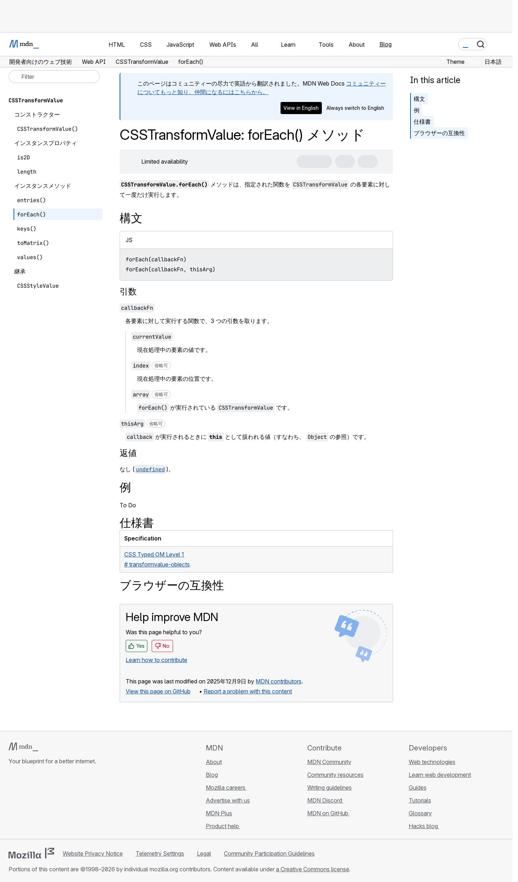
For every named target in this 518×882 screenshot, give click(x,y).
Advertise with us (228, 800)
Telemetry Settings (160, 853)
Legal (204, 853)
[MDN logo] (23, 747)
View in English (301, 108)
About (214, 761)
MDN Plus (219, 813)
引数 (128, 291)
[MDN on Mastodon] (51, 803)
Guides (418, 787)
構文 (419, 98)
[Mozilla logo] (31, 853)
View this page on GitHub (158, 691)
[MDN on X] (38, 803)
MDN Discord (325, 800)
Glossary (420, 813)
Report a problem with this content (248, 691)
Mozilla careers (226, 787)
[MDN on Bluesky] (25, 803)
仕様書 (422, 121)
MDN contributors (279, 681)
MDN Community (329, 761)
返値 (128, 453)
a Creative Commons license (312, 869)
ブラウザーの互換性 (439, 133)
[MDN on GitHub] (13, 803)
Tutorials (420, 800)
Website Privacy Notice (93, 853)
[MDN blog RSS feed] (64, 803)
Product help (223, 826)
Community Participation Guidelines (269, 853)
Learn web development (440, 774)
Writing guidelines (329, 787)
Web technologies (432, 761)
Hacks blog (424, 826)
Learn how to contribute (156, 659)
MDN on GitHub (328, 813)
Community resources (335, 774)
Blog (386, 44)
